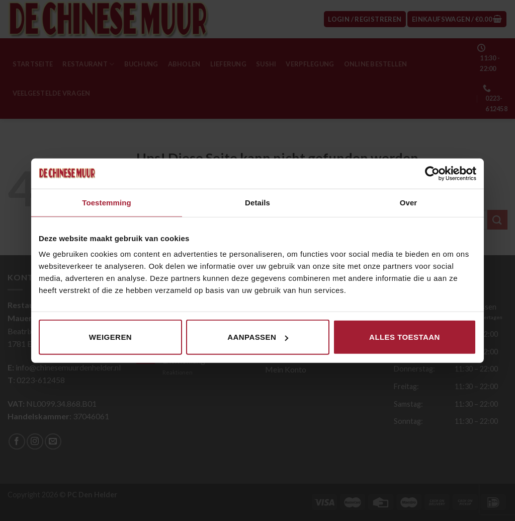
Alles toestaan (404, 337)
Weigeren (110, 337)
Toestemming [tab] (106, 202)
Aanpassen (257, 337)
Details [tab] (257, 202)
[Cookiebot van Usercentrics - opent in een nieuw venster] (432, 173)
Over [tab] (408, 202)
